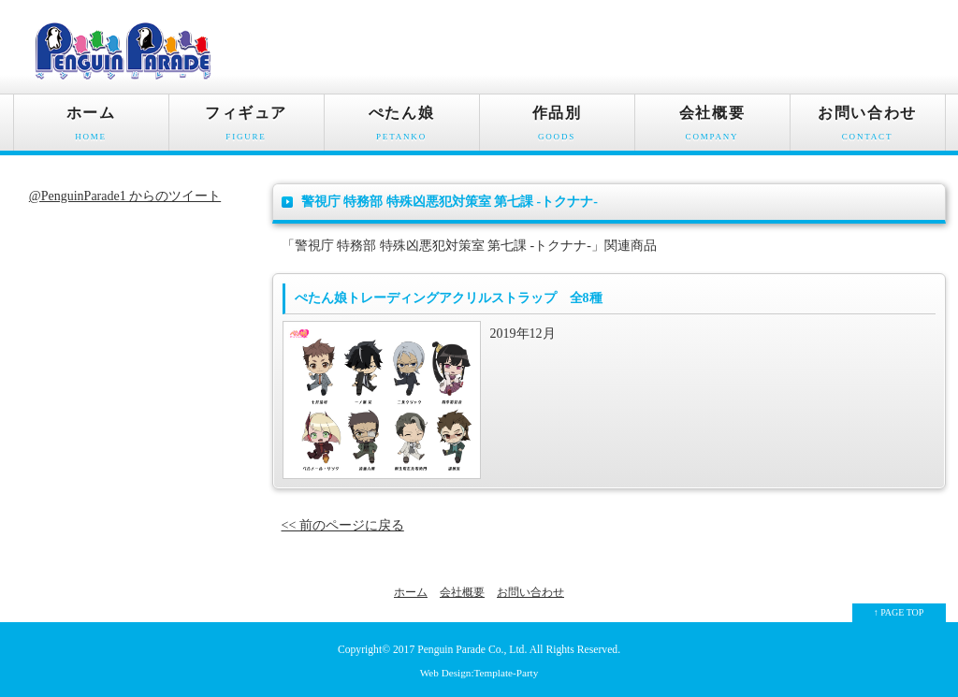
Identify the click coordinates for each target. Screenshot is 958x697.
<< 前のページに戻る (343, 525)
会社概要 (712, 128)
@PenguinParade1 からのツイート (125, 196)
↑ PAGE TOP (899, 612)
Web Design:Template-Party (479, 672)
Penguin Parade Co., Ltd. (472, 650)
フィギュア (246, 128)
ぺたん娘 (402, 128)
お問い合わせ (868, 128)
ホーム (91, 128)
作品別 (557, 128)
